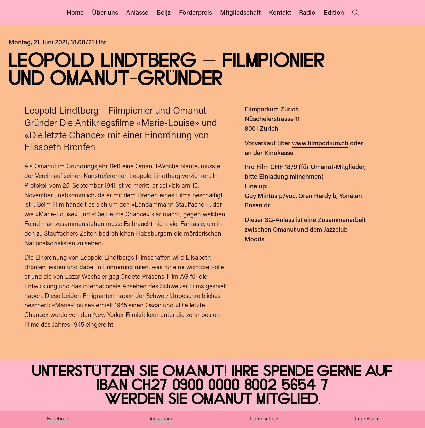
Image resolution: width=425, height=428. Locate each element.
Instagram (161, 419)
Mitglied (287, 399)
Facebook (58, 419)
